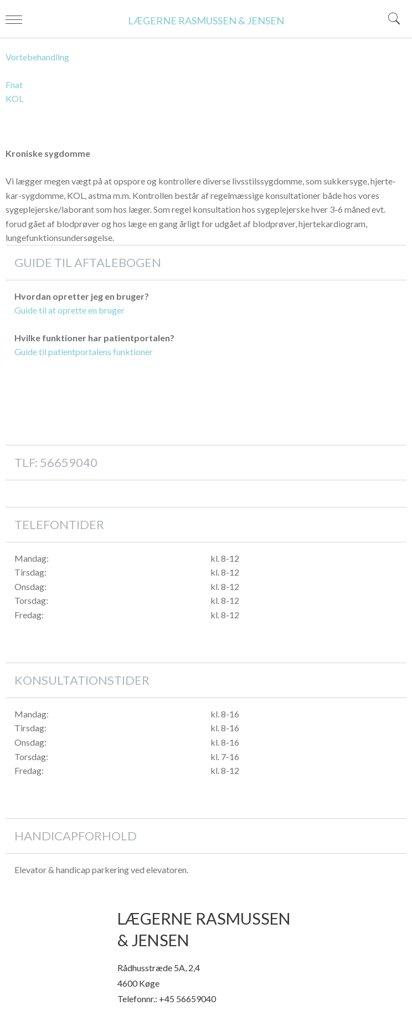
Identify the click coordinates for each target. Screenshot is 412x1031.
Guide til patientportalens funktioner (83, 351)
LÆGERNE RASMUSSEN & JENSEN (206, 20)
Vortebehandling (37, 57)
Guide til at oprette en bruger (69, 310)
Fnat (14, 84)
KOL (14, 98)
